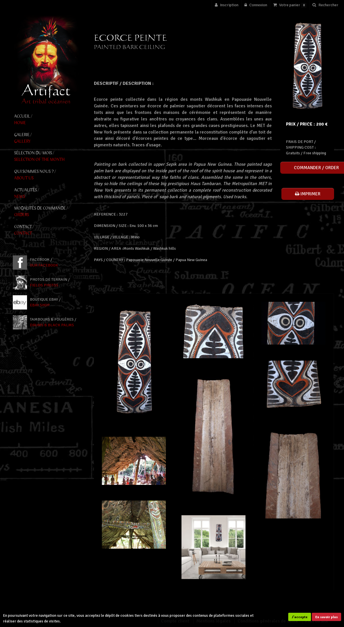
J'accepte (300, 617)
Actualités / (46, 193)
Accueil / (46, 119)
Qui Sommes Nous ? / (46, 175)
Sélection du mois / (46, 156)
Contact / (46, 230)
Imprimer (307, 194)
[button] (325, 5)
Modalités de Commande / (46, 211)
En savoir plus (326, 617)
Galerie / (46, 138)
